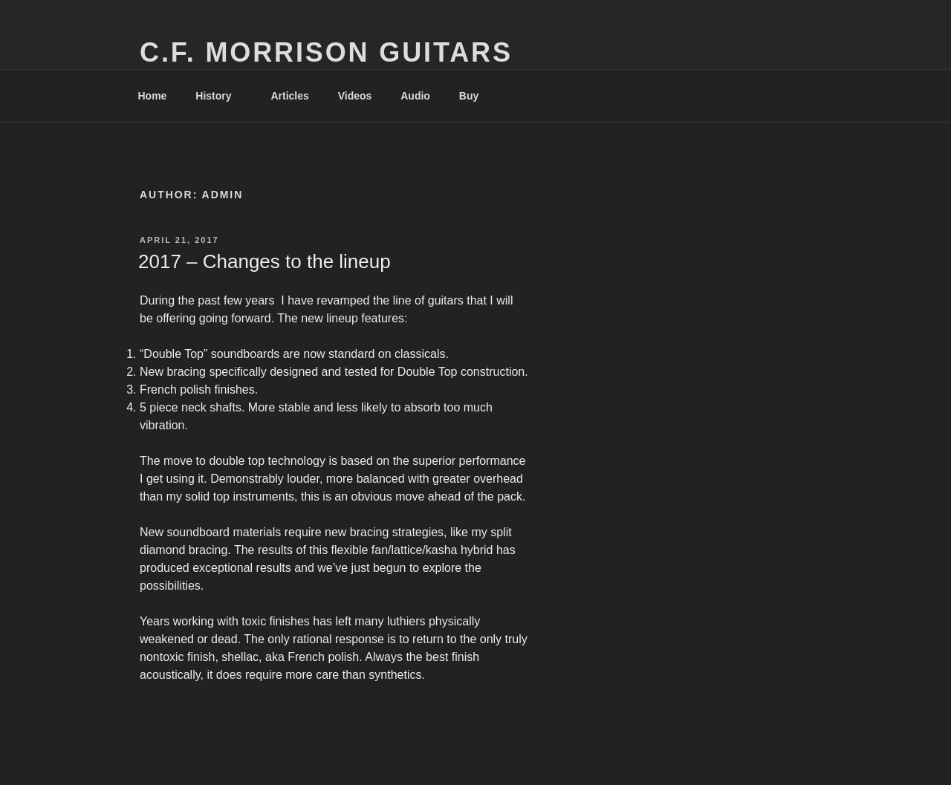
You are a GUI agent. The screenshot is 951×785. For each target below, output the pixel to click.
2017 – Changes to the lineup (264, 261)
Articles (289, 96)
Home (152, 96)
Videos (355, 96)
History (220, 96)
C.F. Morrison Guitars (326, 52)
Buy (476, 96)
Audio (415, 96)
